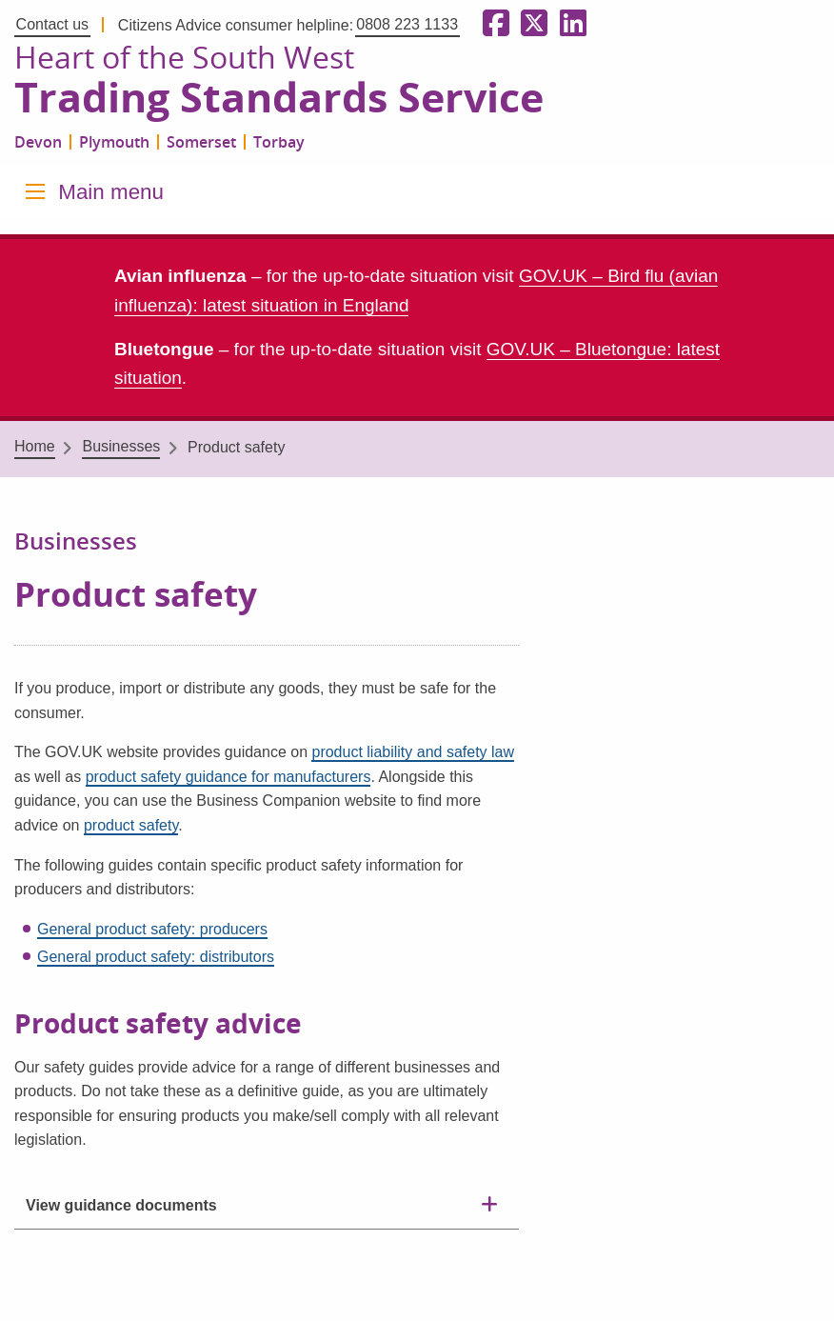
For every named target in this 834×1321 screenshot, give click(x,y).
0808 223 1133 (407, 24)
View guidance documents (121, 1205)
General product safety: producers (152, 929)
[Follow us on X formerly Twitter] (530, 24)
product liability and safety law (412, 752)
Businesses (121, 446)
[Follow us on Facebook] (492, 24)
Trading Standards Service (279, 98)
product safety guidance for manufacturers (228, 777)
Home (34, 446)
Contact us (52, 24)
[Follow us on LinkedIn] (569, 24)
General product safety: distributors (155, 957)
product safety (131, 825)
